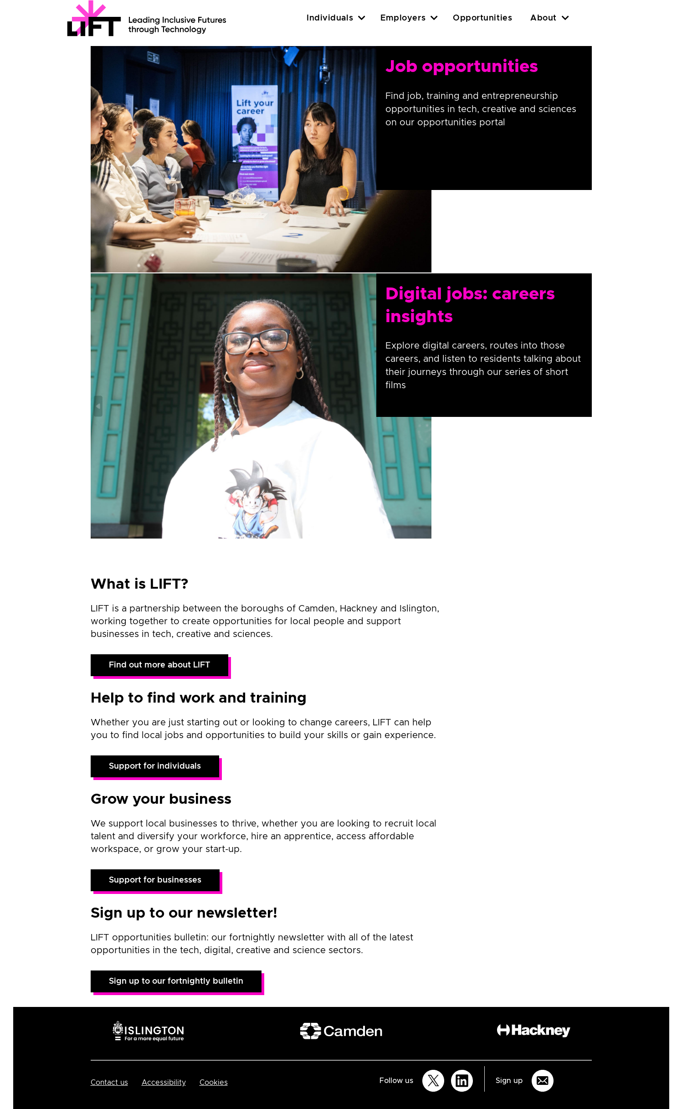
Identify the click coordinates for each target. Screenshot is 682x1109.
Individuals (330, 18)
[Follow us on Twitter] (433, 1081)
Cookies (214, 1082)
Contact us (109, 1082)
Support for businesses (155, 880)
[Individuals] (362, 18)
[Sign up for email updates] (543, 1081)
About (543, 18)
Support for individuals (155, 766)
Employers (403, 18)
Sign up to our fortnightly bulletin (176, 981)
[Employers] (434, 18)
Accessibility (164, 1082)
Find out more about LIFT (159, 665)
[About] (565, 18)
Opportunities (482, 18)
